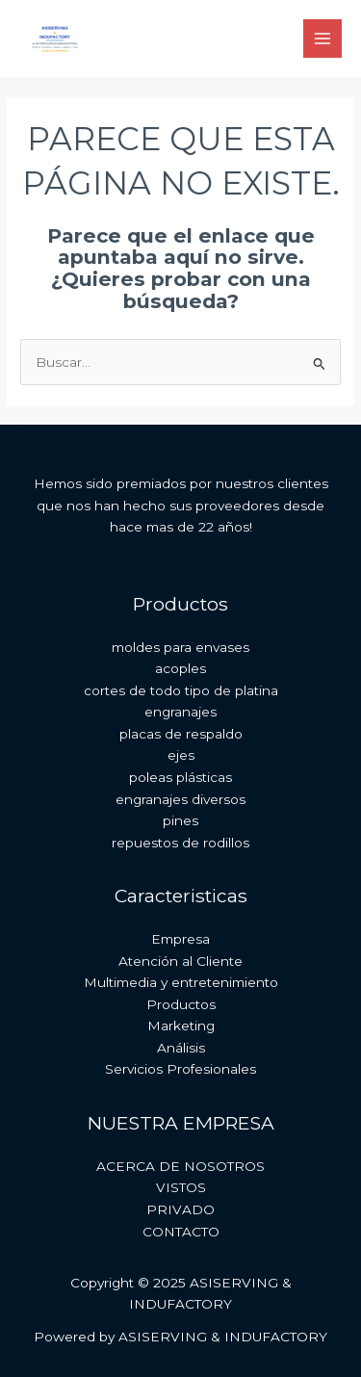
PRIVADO (180, 1209)
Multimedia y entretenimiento (181, 982)
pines (180, 820)
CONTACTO (180, 1231)
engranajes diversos (180, 799)
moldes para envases (180, 647)
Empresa (180, 939)
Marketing (181, 1025)
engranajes (180, 711)
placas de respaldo (181, 733)
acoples (180, 668)
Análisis (181, 1047)
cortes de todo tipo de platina (181, 690)
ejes (181, 755)
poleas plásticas (180, 777)
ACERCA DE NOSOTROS (180, 1166)
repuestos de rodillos (180, 842)
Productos (181, 1004)
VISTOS (181, 1187)
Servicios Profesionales (180, 1069)
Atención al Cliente (180, 961)
